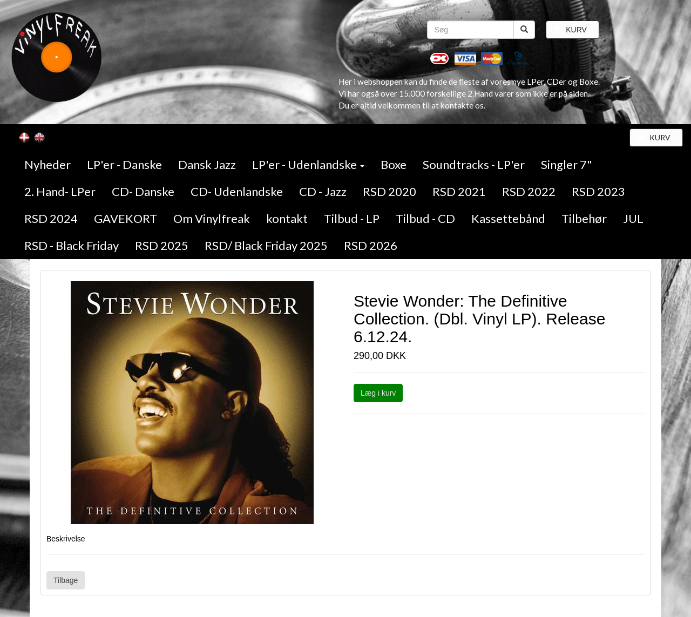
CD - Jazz (323, 191)
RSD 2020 (389, 191)
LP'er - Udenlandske (308, 164)
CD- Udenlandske (237, 191)
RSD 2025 (161, 245)
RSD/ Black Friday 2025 (266, 245)
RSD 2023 (598, 191)
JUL (633, 218)
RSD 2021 (459, 191)
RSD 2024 (51, 218)
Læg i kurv (378, 393)
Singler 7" (566, 164)
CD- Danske (143, 191)
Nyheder (47, 164)
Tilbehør (584, 218)
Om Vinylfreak (211, 218)
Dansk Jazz (207, 164)
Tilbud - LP (352, 218)
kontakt (287, 218)
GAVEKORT (125, 218)
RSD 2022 (528, 191)
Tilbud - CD (425, 218)
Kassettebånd (508, 218)
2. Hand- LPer (60, 191)
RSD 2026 (370, 245)
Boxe (394, 164)
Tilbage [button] (65, 580)
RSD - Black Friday (71, 245)
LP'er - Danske (124, 164)
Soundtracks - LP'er (474, 164)
